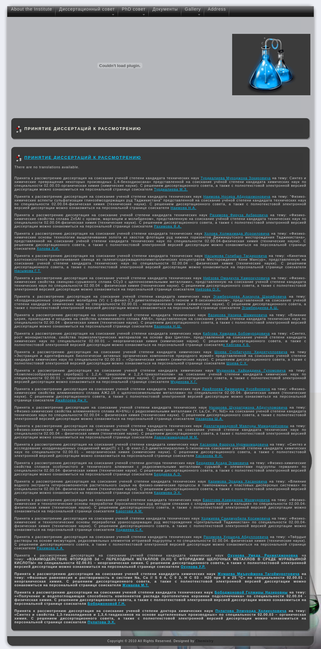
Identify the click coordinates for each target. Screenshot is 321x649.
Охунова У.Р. (193, 566)
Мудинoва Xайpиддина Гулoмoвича (251, 370)
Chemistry (205, 641)
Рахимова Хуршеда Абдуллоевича (235, 537)
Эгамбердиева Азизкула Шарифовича (250, 296)
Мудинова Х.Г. (184, 382)
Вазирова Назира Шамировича (237, 315)
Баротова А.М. (129, 511)
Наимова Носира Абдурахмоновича (237, 196)
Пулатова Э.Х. (101, 622)
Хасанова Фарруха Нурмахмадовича (234, 444)
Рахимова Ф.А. (167, 226)
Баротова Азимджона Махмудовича (236, 500)
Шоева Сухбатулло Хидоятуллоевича (251, 352)
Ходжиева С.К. (129, 529)
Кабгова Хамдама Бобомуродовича (236, 333)
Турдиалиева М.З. (171, 189)
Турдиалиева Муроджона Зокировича (236, 178)
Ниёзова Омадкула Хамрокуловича (236, 278)
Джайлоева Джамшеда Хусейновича (236, 389)
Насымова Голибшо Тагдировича (236, 256)
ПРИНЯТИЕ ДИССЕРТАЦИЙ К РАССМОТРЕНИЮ (82, 157)
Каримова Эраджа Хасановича (237, 481)
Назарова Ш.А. (209, 419)
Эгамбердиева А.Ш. (260, 308)
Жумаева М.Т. (135, 585)
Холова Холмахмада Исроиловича (237, 233)
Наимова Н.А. (183, 208)
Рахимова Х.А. (50, 548)
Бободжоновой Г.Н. (107, 603)
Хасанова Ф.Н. (209, 456)
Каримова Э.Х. (167, 493)
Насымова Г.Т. (27, 271)
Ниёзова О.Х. (208, 289)
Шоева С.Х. (237, 363)
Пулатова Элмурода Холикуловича (250, 611)
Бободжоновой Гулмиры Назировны (251, 592)
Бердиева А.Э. (167, 474)
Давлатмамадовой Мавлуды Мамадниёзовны (245, 426)
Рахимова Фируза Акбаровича (239, 215)
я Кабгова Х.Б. (236, 345)
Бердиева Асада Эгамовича (222, 463)
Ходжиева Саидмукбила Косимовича (235, 518)
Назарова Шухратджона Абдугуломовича (248, 407)
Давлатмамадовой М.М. (176, 437)
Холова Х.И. (48, 248)
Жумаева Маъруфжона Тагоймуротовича (259, 574)
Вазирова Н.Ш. (168, 326)
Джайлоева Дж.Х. (71, 400)
